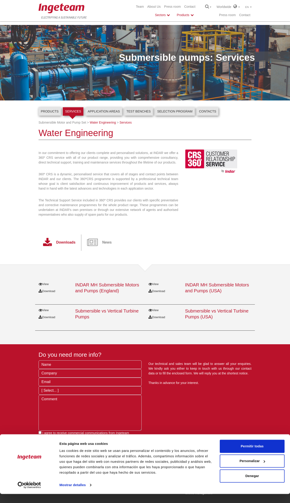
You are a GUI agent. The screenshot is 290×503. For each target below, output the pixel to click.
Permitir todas (252, 455)
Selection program (175, 111)
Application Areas (104, 111)
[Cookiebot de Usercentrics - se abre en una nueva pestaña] (29, 494)
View (44, 284)
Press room (172, 6)
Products (50, 111)
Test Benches (138, 111)
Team (140, 6)
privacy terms (105, 438)
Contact (190, 6)
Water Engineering (103, 122)
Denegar (252, 485)
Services (73, 111)
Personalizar (252, 470)
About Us (154, 6)
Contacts (207, 111)
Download (47, 291)
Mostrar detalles (72, 494)
